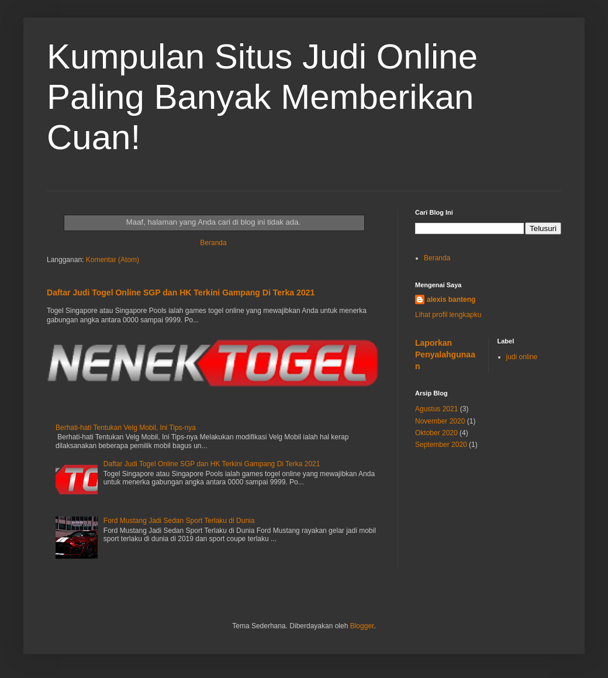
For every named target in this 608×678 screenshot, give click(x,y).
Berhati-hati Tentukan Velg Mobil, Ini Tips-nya (126, 428)
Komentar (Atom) (112, 260)
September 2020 (441, 444)
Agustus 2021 (436, 409)
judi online (522, 357)
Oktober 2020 (436, 433)
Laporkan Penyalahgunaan (445, 354)
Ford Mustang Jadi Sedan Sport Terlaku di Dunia (179, 521)
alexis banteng (451, 299)
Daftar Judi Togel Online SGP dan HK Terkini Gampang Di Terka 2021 (181, 292)
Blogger (362, 626)
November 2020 (440, 421)
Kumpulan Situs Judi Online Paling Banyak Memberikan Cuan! (262, 97)
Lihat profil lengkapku (448, 315)
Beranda (213, 243)
